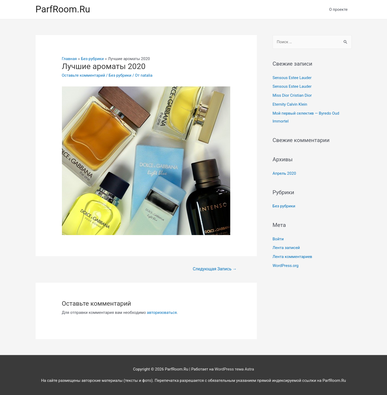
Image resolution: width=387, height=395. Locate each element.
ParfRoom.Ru (63, 9)
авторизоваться (162, 312)
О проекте (338, 9)
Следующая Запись (215, 268)
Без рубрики (120, 75)
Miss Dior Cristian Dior (292, 95)
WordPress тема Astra (234, 369)
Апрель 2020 (284, 173)
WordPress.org (286, 265)
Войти (278, 239)
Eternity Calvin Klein (290, 104)
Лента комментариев (292, 256)
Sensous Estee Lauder (292, 77)
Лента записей (286, 247)
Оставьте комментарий (83, 75)
